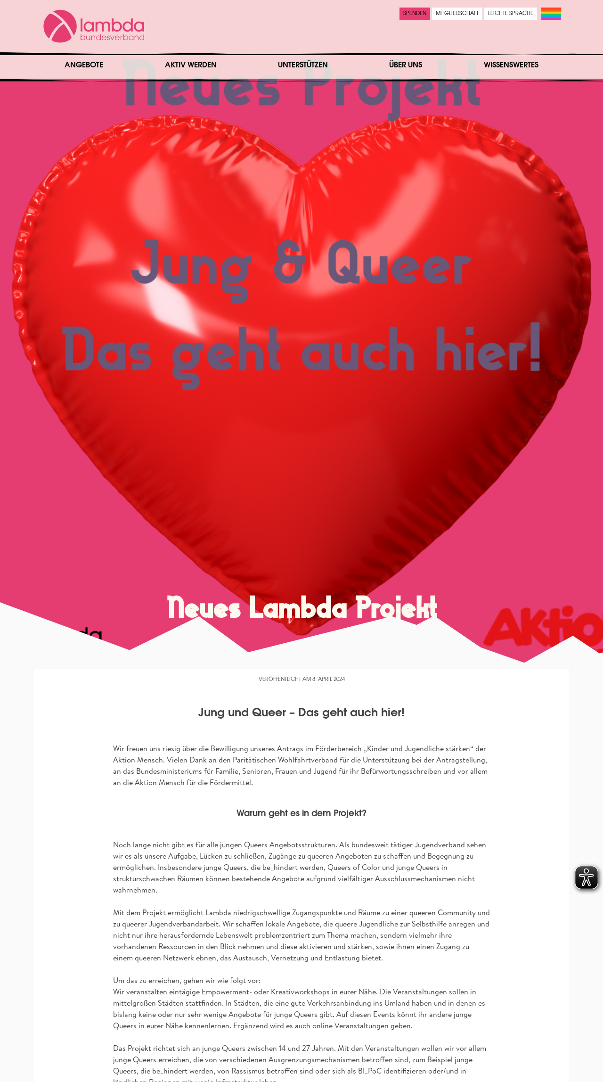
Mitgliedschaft (457, 13)
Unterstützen (303, 65)
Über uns (405, 65)
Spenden (414, 13)
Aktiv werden (191, 65)
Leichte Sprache (510, 13)
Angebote (84, 65)
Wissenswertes (511, 65)
